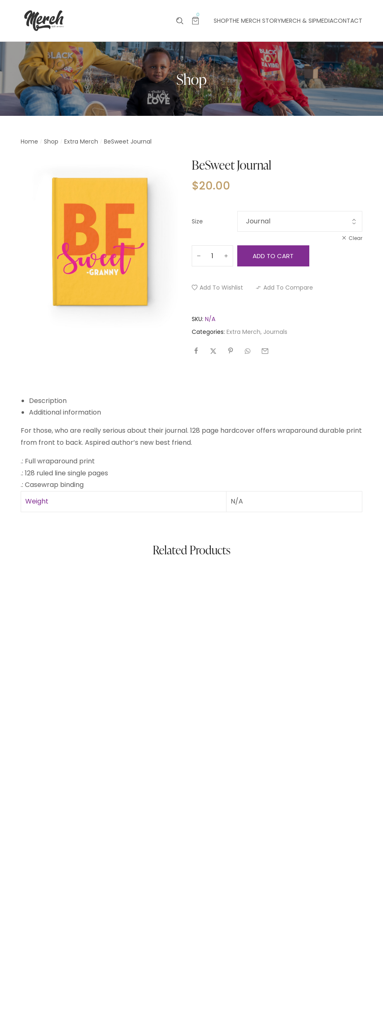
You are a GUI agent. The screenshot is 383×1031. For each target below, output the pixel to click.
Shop (51, 141)
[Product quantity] (212, 256)
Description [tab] (48, 400)
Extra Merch (81, 141)
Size (197, 221)
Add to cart (273, 256)
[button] (217, 287)
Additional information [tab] (65, 412)
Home (29, 141)
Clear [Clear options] (355, 238)
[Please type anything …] (179, 20)
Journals (275, 332)
